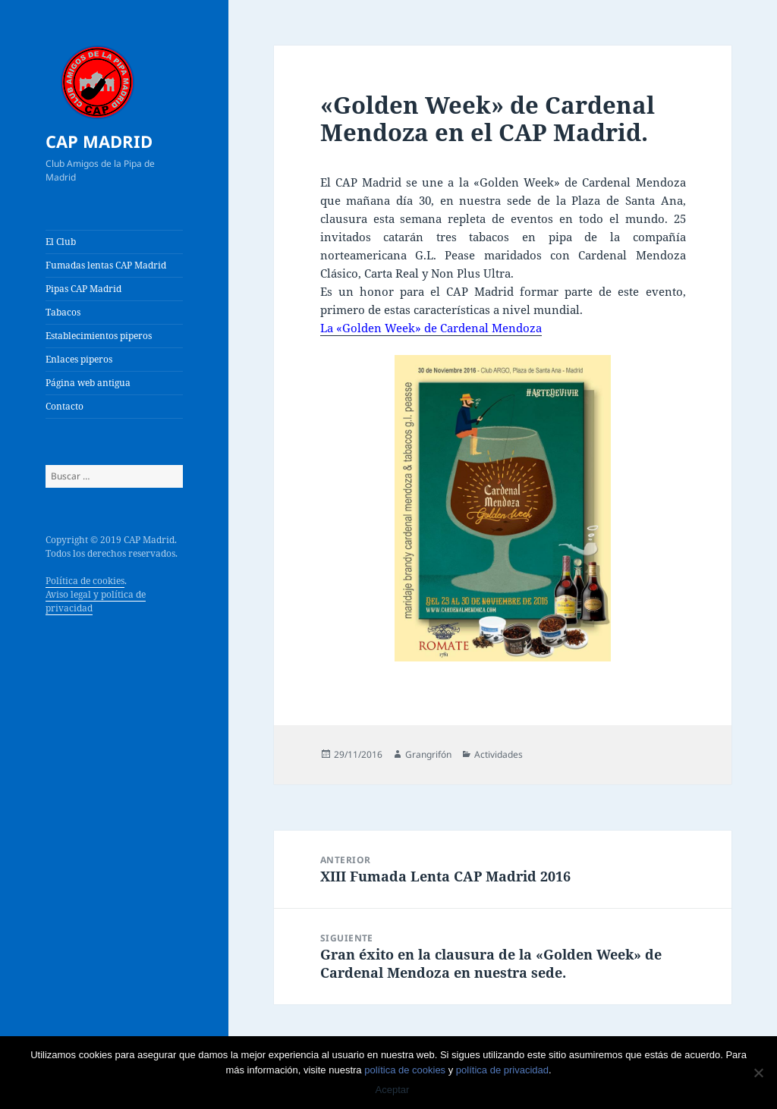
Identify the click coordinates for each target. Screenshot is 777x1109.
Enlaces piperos (79, 359)
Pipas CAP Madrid (83, 288)
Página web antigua (88, 382)
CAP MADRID (99, 141)
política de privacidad (502, 1070)
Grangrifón (428, 754)
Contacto (64, 406)
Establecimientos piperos (99, 335)
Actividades (498, 754)
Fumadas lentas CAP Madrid (106, 265)
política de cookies (404, 1070)
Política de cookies (85, 580)
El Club (61, 241)
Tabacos (63, 312)
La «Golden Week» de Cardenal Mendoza (431, 327)
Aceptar (393, 1089)
